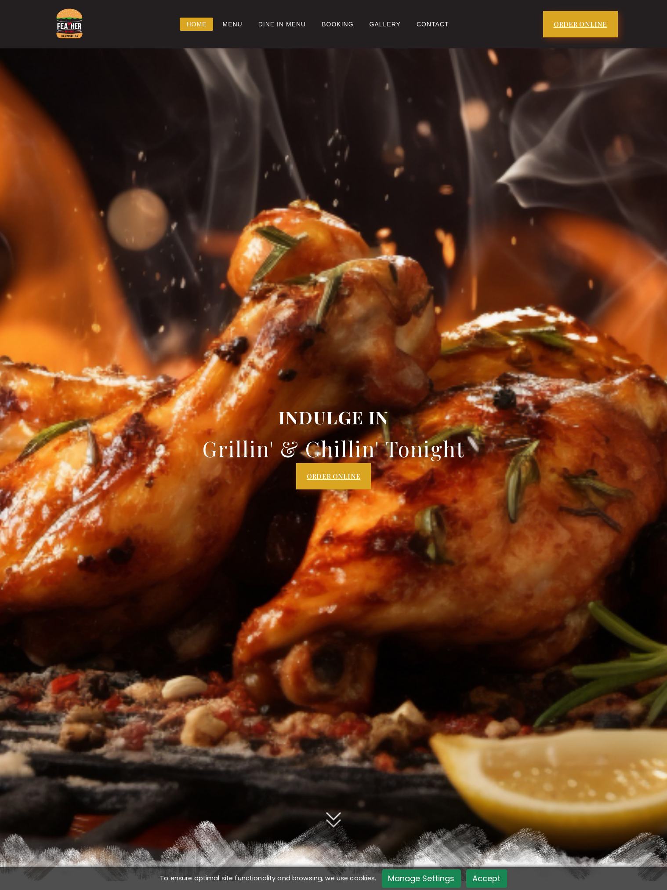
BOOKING (337, 24)
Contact (433, 24)
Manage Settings (421, 878)
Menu (232, 24)
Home (196, 24)
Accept (486, 878)
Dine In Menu (282, 24)
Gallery (385, 24)
